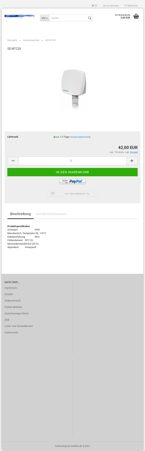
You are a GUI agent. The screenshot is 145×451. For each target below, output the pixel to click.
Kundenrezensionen (51, 214)
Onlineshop (61, 446)
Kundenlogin (111, 5)
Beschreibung (20, 214)
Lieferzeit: (13, 136)
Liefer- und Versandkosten (19, 326)
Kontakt (9, 294)
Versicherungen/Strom (17, 313)
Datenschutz (11, 332)
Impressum (11, 287)
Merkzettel (131, 5)
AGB (7, 319)
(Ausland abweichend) (80, 137)
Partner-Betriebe (13, 307)
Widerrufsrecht (13, 300)
